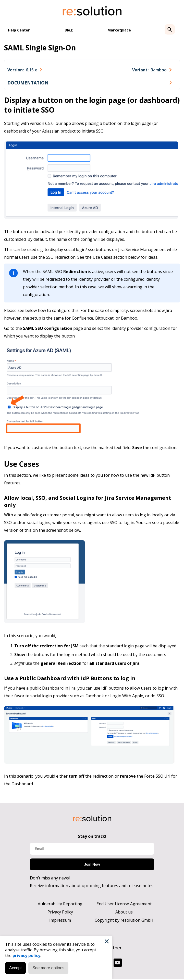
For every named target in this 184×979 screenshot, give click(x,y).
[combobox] (24, 70)
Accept (15, 968)
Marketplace (119, 30)
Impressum (60, 920)
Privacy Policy (60, 912)
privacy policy (26, 955)
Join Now (92, 864)
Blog (69, 30)
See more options (48, 968)
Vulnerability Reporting (60, 904)
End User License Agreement (124, 904)
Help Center (19, 30)
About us (124, 912)
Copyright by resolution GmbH (124, 920)
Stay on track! (92, 836)
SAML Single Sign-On (40, 47)
